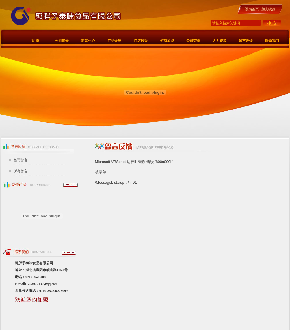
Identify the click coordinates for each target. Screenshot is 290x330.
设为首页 (252, 9)
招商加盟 (167, 41)
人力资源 (219, 41)
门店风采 (141, 41)
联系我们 (272, 41)
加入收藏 (268, 9)
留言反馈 (246, 41)
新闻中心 (88, 41)
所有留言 (20, 171)
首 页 (35, 41)
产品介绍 (114, 41)
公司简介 (62, 41)
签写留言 (20, 160)
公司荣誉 (193, 41)
